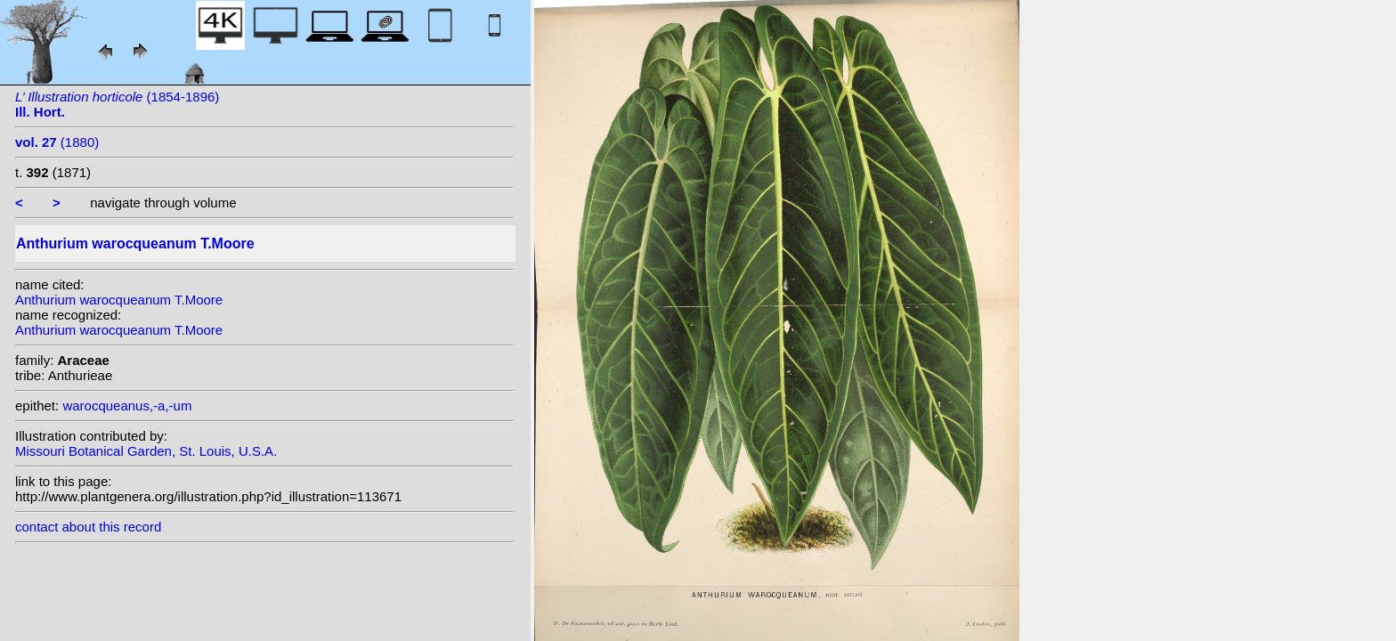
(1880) (57, 142)
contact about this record (88, 526)
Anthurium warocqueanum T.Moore (119, 299)
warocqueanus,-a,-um (126, 405)
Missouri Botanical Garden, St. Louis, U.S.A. (146, 450)
